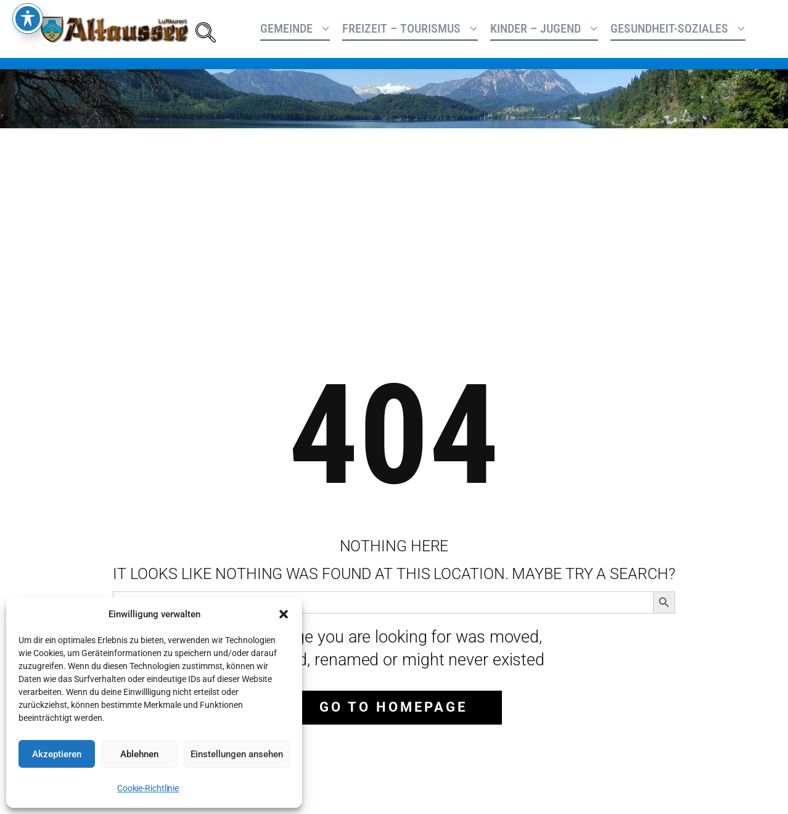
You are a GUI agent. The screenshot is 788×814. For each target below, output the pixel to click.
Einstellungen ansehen (237, 754)
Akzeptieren (56, 754)
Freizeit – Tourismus (401, 28)
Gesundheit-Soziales (669, 28)
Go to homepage (393, 707)
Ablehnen (139, 754)
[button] (283, 614)
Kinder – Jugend (535, 28)
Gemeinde (286, 28)
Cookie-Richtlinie (148, 788)
